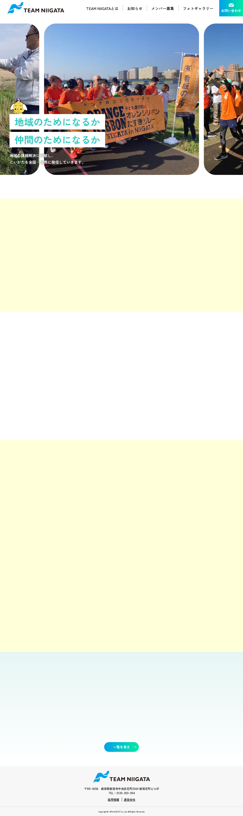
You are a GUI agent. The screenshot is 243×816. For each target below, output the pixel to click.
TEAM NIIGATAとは (102, 8)
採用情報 (113, 799)
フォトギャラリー (198, 8)
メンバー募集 (162, 8)
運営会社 (129, 799)
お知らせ (134, 8)
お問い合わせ (231, 10)
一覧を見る (121, 746)
